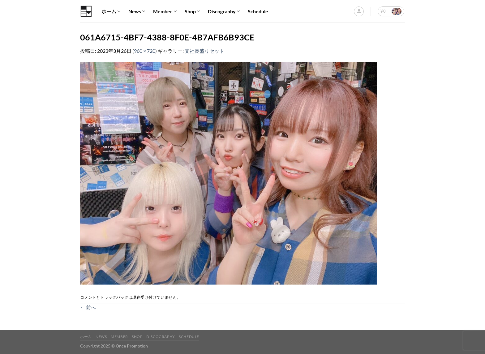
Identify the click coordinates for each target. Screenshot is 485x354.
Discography (224, 11)
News (136, 11)
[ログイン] (359, 11)
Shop (192, 11)
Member (164, 11)
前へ (88, 307)
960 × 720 (144, 51)
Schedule (258, 11)
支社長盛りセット (204, 51)
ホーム (110, 11)
